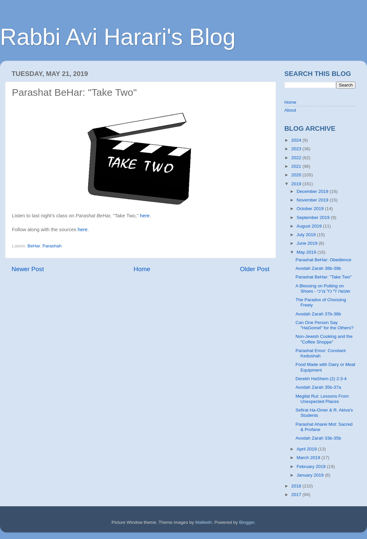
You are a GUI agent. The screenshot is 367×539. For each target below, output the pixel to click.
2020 (297, 174)
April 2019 (307, 449)
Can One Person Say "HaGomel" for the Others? (324, 325)
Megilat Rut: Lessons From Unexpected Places (322, 399)
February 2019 (312, 466)
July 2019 (307, 234)
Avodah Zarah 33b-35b (318, 438)
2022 (297, 157)
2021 (297, 166)
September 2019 (314, 217)
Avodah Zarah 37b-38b (318, 313)
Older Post (254, 269)
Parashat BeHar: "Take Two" (324, 276)
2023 (297, 148)
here (145, 215)
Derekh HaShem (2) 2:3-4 (321, 378)
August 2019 (310, 226)
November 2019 (313, 200)
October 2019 (311, 208)
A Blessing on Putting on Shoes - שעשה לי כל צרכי (323, 288)
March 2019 (309, 457)
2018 (297, 486)
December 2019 (313, 191)
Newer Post (28, 269)
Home (142, 269)
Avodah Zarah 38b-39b (318, 268)
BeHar (33, 245)
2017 (297, 494)
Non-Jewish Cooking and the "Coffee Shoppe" (324, 339)
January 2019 (311, 475)
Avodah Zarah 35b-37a (318, 387)
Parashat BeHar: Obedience (323, 259)
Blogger (246, 522)
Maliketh (203, 522)
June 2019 (308, 243)
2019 (297, 183)
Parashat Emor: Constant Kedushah (321, 353)
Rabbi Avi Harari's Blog (117, 37)
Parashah (51, 245)
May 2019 (307, 252)
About (290, 110)
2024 (297, 140)
